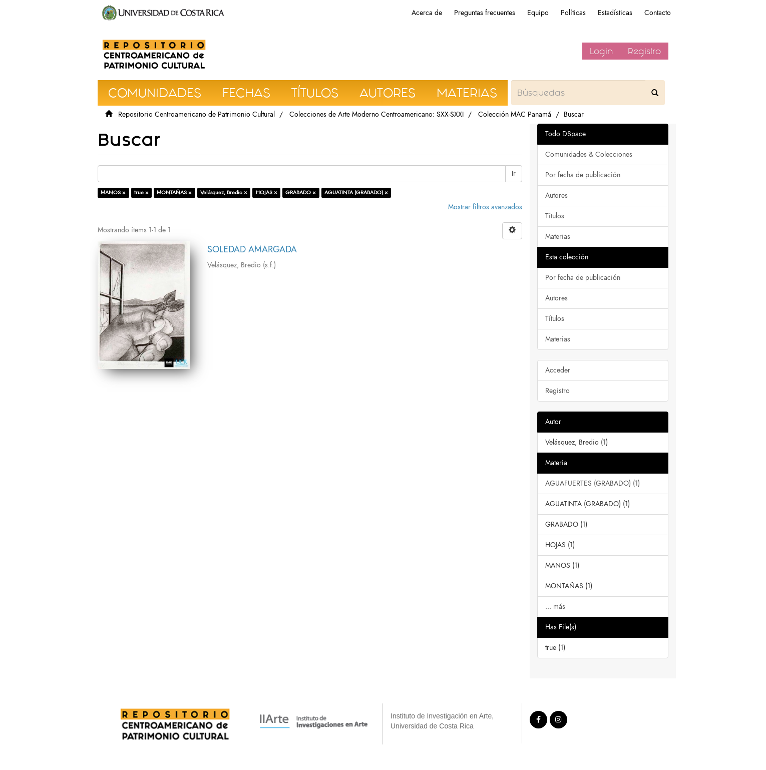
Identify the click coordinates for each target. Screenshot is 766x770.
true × (141, 192)
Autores (556, 195)
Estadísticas (615, 13)
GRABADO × (300, 192)
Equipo (538, 13)
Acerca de (427, 13)
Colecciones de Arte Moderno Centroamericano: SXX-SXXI (376, 114)
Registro (644, 51)
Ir (514, 173)
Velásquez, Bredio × (223, 192)
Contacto (657, 13)
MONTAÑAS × (174, 192)
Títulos (554, 216)
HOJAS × (266, 192)
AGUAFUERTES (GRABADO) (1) (592, 483)
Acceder (557, 370)
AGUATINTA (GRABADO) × (356, 192)
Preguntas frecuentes (484, 13)
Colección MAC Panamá (514, 114)
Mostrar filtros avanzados (485, 207)
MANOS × (113, 192)
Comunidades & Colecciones (588, 154)
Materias (557, 236)
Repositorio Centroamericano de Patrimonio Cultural (196, 114)
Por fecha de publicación (582, 175)
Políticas (573, 13)
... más (555, 606)
